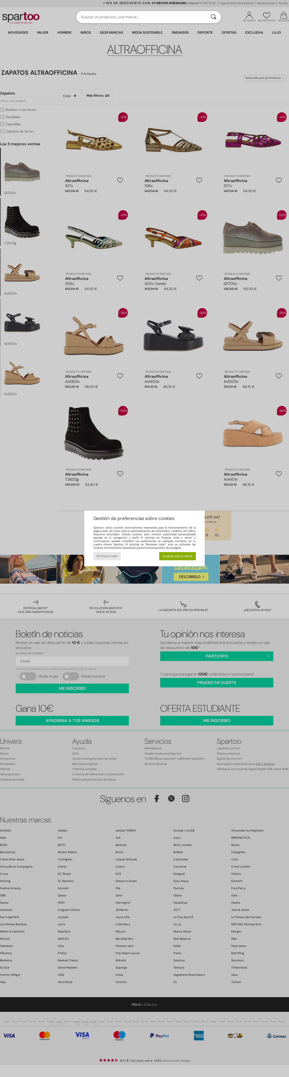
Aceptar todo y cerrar (177, 556)
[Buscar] (213, 17)
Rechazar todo (107, 556)
